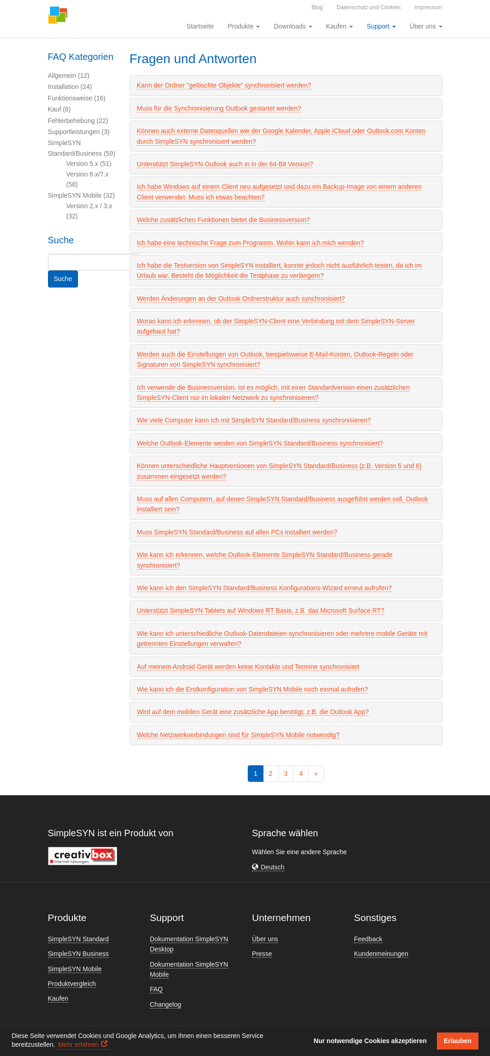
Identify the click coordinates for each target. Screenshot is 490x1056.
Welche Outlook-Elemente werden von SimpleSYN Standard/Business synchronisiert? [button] (260, 443)
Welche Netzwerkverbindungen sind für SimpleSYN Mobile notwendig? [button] (238, 735)
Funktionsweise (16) (77, 98)
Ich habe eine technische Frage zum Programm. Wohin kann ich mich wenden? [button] (250, 242)
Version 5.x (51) (89, 163)
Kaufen (58, 998)
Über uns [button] (426, 26)
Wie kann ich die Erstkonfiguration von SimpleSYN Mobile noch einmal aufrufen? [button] (252, 689)
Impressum (428, 7)
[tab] (286, 85)
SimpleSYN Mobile (75, 969)
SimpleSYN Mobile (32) (81, 195)
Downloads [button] (293, 26)
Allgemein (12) (69, 75)
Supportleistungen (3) (79, 131)
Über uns (265, 939)
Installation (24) (70, 86)
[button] (268, 867)
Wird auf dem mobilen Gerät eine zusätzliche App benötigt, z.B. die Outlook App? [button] (253, 712)
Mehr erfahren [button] (78, 1044)
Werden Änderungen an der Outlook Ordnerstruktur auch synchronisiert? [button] (241, 298)
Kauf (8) (59, 109)
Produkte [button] (244, 26)
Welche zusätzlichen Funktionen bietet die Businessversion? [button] (223, 219)
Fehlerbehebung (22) (78, 120)
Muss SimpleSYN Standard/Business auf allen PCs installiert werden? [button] (237, 532)
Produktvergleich (72, 983)
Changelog (165, 1004)
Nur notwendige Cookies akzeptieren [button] (370, 1040)
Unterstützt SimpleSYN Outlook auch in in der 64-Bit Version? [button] (225, 164)
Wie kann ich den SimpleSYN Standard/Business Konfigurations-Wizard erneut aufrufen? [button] (264, 588)
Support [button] (381, 26)
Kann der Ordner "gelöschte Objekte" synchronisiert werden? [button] (224, 85)
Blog (317, 7)
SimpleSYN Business (78, 953)
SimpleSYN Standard (78, 939)
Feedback (368, 939)
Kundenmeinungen (381, 953)
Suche (63, 278)
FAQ (156, 989)
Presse (262, 953)
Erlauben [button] (458, 1040)
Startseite (200, 26)
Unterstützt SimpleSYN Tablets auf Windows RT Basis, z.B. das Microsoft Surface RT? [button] (261, 610)
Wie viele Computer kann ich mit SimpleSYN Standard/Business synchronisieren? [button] (254, 420)
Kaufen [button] (339, 26)
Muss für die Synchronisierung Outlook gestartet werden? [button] (219, 108)
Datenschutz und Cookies (369, 7)
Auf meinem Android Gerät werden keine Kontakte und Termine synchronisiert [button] (248, 666)
